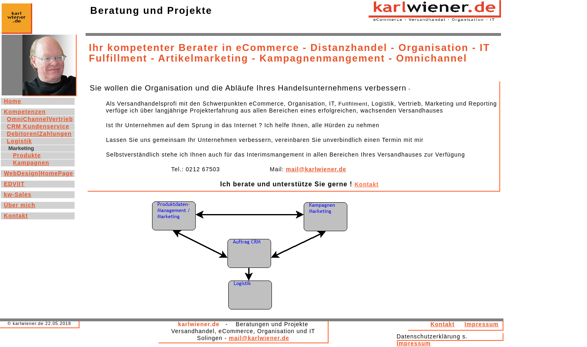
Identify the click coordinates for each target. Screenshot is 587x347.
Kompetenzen (25, 111)
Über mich (19, 205)
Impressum (482, 324)
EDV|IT (14, 184)
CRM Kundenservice (38, 126)
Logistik (19, 141)
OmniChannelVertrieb (40, 119)
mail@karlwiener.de (316, 169)
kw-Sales (17, 194)
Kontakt (442, 324)
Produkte (27, 155)
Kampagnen (31, 162)
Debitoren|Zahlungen (39, 133)
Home (12, 101)
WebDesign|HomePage (38, 173)
